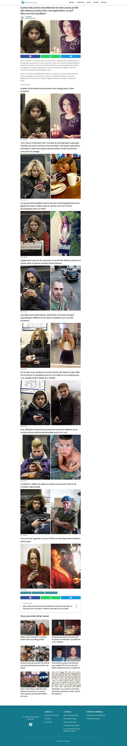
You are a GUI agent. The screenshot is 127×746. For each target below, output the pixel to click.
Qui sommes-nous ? (51, 715)
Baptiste (29, 17)
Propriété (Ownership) (72, 725)
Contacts (47, 719)
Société (95, 2)
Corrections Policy (70, 719)
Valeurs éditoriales (70, 722)
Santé (89, 2)
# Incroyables (26, 593)
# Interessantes (51, 593)
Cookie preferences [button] (93, 719)
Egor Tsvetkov (26, 84)
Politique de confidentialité (95, 715)
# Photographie (38, 593)
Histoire (104, 2)
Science (71, 2)
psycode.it (48, 722)
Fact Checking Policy (71, 715)
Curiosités (80, 2)
